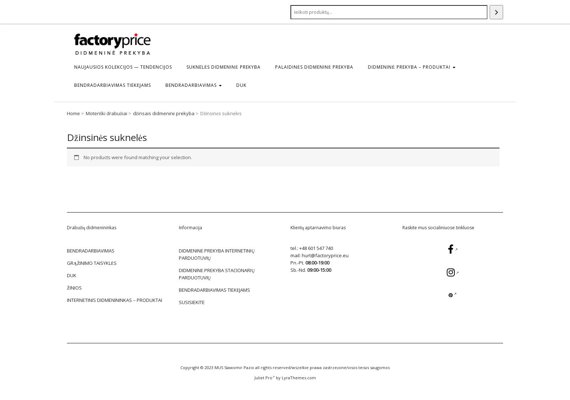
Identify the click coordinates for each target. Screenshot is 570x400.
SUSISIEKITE (192, 302)
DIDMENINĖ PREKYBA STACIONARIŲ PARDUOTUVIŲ (217, 274)
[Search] (496, 12)
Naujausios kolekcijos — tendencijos (123, 67)
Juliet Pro (264, 377)
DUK (241, 85)
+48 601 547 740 (316, 248)
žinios (74, 287)
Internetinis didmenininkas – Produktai (114, 300)
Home (73, 113)
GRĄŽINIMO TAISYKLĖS (92, 263)
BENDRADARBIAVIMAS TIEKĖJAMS (112, 85)
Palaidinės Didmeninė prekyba (314, 67)
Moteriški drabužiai (106, 113)
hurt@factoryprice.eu (325, 255)
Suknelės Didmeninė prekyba (223, 67)
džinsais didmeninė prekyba (164, 113)
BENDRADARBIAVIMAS (193, 85)
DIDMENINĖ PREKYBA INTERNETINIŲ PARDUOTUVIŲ (217, 254)
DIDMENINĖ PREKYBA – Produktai (411, 67)
